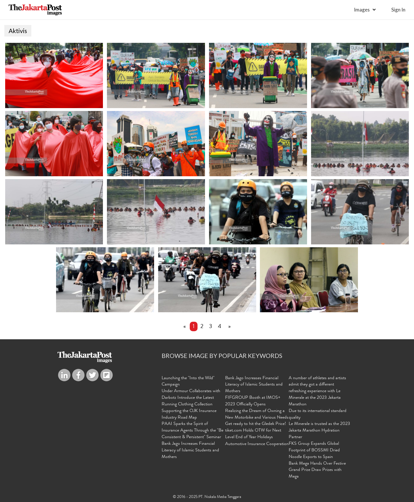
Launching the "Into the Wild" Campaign (188, 381)
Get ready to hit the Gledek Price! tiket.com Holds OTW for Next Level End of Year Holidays (255, 431)
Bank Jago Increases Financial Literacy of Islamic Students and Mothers (190, 450)
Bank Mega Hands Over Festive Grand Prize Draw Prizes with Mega (317, 470)
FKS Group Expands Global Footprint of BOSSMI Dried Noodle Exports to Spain (314, 450)
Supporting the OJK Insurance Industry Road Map (189, 414)
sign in (398, 10)
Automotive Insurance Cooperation (257, 444)
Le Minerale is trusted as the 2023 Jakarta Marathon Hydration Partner (319, 431)
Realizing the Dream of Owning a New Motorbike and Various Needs (256, 414)
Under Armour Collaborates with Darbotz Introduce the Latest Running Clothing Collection (191, 398)
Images (362, 10)
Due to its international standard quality (317, 414)
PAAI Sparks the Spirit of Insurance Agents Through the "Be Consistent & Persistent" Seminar (192, 431)
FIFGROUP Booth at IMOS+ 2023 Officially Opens (252, 401)
